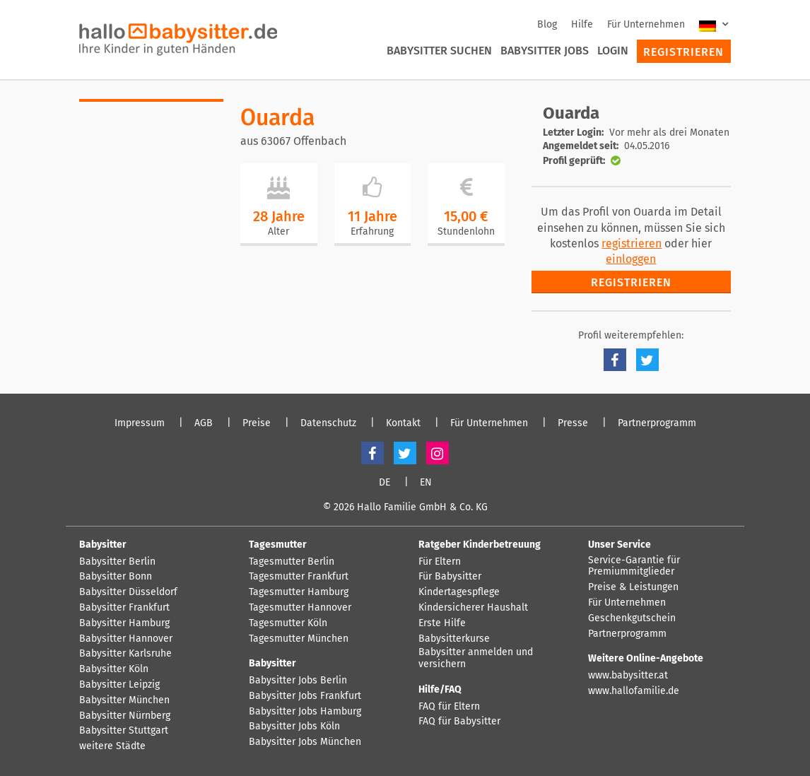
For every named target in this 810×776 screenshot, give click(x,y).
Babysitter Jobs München (305, 742)
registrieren (631, 243)
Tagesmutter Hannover (300, 607)
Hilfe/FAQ (440, 689)
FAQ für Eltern (449, 706)
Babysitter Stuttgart (123, 730)
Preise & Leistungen (633, 587)
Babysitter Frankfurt (124, 607)
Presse (573, 423)
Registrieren (683, 52)
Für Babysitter (449, 576)
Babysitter (103, 545)
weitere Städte (112, 746)
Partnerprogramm (657, 423)
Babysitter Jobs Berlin (298, 680)
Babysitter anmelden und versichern (475, 658)
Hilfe (582, 24)
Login (612, 50)
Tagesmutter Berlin (291, 562)
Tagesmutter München (298, 639)
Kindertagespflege (459, 592)
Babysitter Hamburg (124, 623)
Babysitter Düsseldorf (128, 592)
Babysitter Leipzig (119, 684)
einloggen (631, 259)
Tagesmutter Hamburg (298, 592)
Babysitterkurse (454, 639)
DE (384, 482)
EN (426, 482)
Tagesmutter (278, 545)
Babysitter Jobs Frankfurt (305, 696)
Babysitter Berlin (117, 562)
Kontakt (403, 423)
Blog (547, 24)
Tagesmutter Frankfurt (298, 576)
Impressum (140, 423)
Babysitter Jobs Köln (294, 726)
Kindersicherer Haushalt (473, 607)
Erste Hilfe (442, 623)
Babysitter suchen (439, 50)
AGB (203, 423)
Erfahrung (372, 231)
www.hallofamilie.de (633, 691)
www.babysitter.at (628, 675)
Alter (278, 231)
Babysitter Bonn (115, 576)
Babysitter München (124, 700)
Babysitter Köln (113, 669)
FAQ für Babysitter (459, 721)
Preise (256, 423)
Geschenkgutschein (632, 618)
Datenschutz (328, 423)
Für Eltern (439, 562)
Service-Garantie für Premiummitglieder (634, 566)
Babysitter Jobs (544, 50)
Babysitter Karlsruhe (125, 653)
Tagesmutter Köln (288, 623)
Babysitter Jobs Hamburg (305, 711)
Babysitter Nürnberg (124, 716)
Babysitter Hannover (125, 639)
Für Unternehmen (646, 24)
